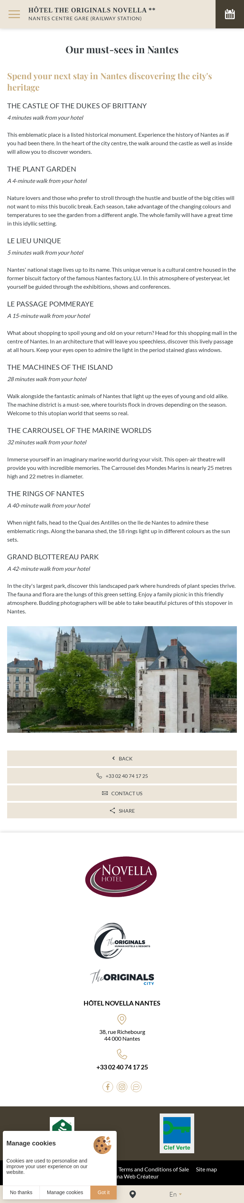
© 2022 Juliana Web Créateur (122, 1176)
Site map (206, 1169)
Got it (104, 1192)
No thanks (21, 1192)
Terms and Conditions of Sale (153, 1169)
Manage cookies (65, 1192)
